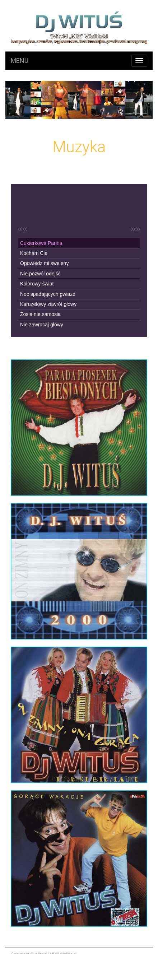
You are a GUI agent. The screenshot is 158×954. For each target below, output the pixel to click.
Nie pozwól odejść (40, 273)
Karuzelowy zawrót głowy (48, 304)
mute (21, 191)
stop (106, 209)
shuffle (84, 230)
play (70, 209)
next (88, 209)
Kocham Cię (33, 253)
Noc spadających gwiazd (47, 294)
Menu (19, 60)
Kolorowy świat (37, 284)
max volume (136, 191)
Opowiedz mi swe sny (44, 263)
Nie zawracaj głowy (41, 324)
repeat (73, 230)
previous (52, 209)
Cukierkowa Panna (41, 243)
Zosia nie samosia (40, 314)
